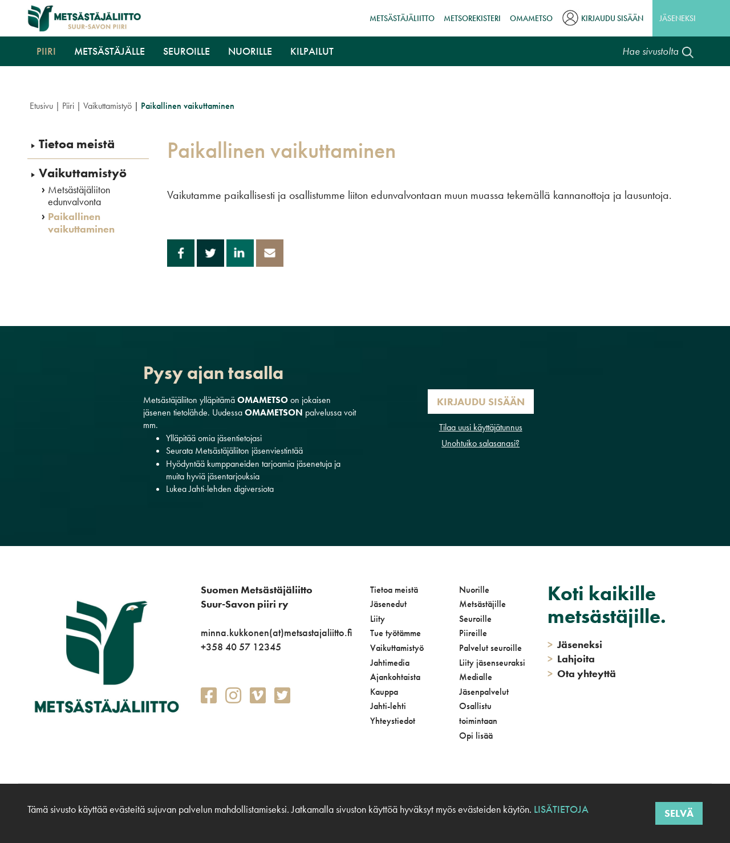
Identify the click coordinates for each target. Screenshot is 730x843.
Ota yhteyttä (582, 673)
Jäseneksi (677, 18)
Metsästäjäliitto (402, 18)
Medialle (475, 677)
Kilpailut (312, 51)
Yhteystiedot (392, 721)
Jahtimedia (389, 663)
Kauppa (384, 692)
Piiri (46, 51)
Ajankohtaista (395, 677)
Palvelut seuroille (490, 648)
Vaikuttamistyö (107, 106)
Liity (377, 619)
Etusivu (41, 106)
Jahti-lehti (388, 706)
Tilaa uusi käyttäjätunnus (480, 427)
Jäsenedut (388, 604)
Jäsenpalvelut (484, 692)
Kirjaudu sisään (612, 18)
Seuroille (186, 51)
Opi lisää (476, 736)
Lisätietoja (560, 809)
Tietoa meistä (77, 144)
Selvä (679, 813)
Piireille (473, 633)
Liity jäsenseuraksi (492, 663)
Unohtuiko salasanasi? (480, 443)
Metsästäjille (482, 604)
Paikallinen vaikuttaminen (81, 222)
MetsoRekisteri (472, 18)
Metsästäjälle (109, 51)
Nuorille (250, 51)
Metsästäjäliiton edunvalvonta (79, 196)
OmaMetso (531, 18)
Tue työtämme (395, 633)
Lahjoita (571, 658)
